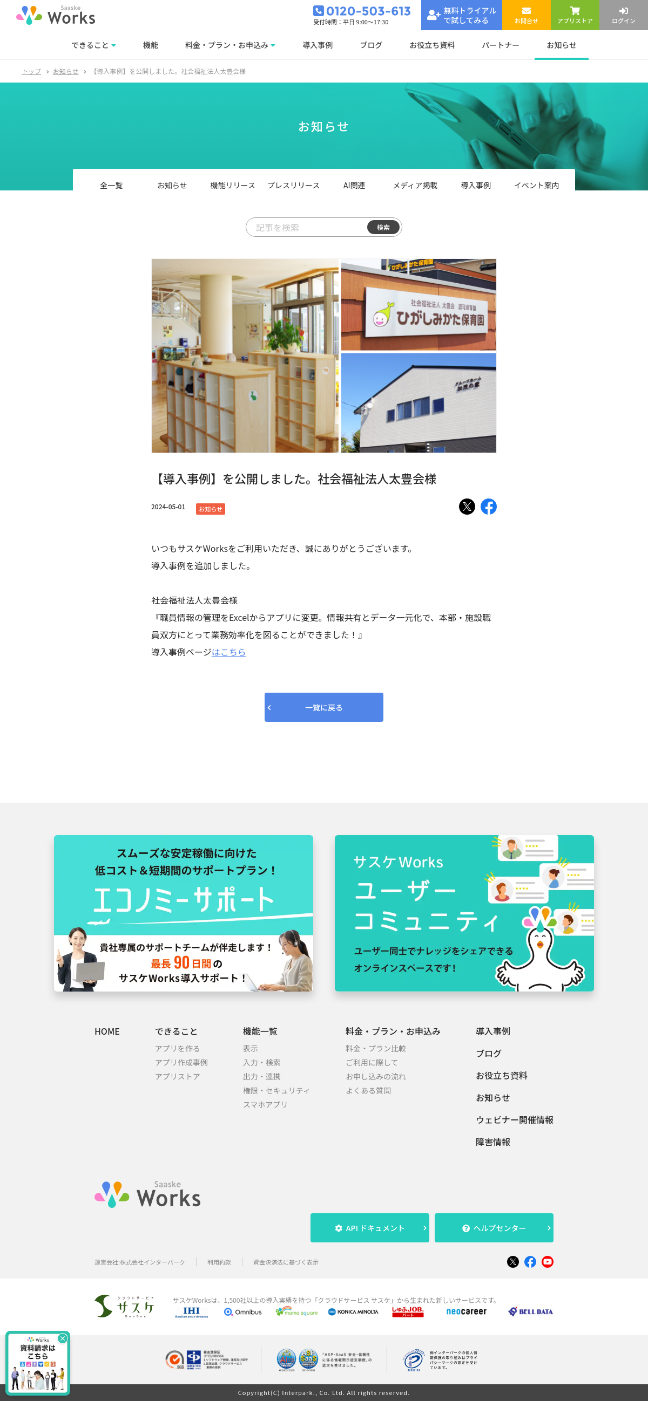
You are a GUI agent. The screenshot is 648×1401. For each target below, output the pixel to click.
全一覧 (111, 185)
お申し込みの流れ (376, 1076)
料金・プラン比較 (376, 1048)
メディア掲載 (415, 185)
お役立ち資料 (502, 1075)
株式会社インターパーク (152, 1262)
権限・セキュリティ (276, 1090)
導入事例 (476, 185)
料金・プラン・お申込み (393, 1031)
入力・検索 (262, 1062)
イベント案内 (536, 185)
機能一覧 (260, 1031)
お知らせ (66, 71)
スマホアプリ (265, 1104)
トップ (31, 71)
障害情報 (493, 1141)
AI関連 (354, 185)
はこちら (229, 651)
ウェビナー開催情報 (515, 1119)
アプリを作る (177, 1048)
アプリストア (177, 1076)
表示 (250, 1048)
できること (176, 1031)
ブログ (489, 1053)
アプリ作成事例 (181, 1062)
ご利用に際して (372, 1062)
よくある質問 (368, 1090)
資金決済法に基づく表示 (286, 1262)
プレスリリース (293, 185)
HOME (107, 1031)
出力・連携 (262, 1076)
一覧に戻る (324, 707)
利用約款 (219, 1262)
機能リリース (233, 185)
